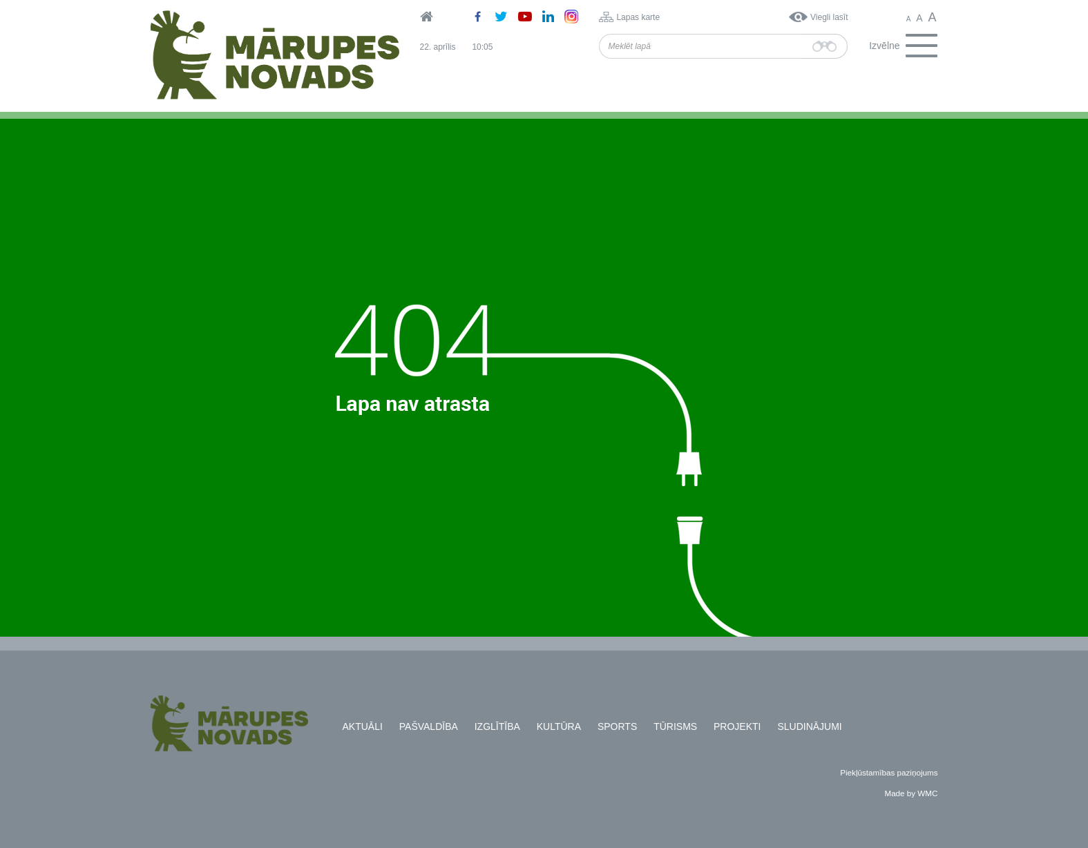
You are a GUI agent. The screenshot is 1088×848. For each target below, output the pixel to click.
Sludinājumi (809, 726)
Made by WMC (910, 793)
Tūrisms (675, 726)
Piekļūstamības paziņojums (888, 772)
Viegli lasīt (829, 17)
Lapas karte (638, 17)
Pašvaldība (428, 726)
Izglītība (497, 726)
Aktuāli (363, 726)
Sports (617, 726)
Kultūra (559, 726)
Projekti (737, 726)
